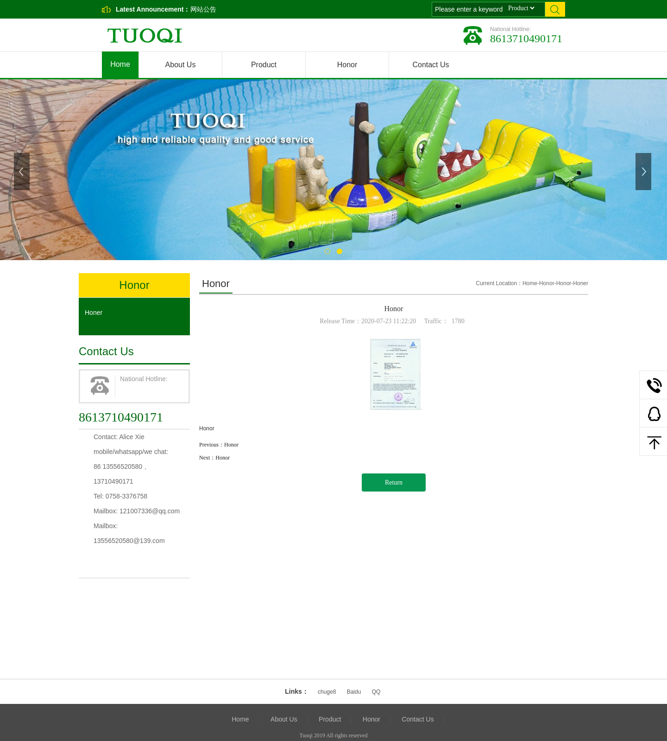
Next (644, 171)
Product (264, 65)
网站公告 (203, 9)
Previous (22, 171)
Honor (347, 65)
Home (120, 64)
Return (394, 482)
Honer (93, 312)
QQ (376, 692)
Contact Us (430, 65)
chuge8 (327, 692)
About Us (180, 65)
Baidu (354, 692)
